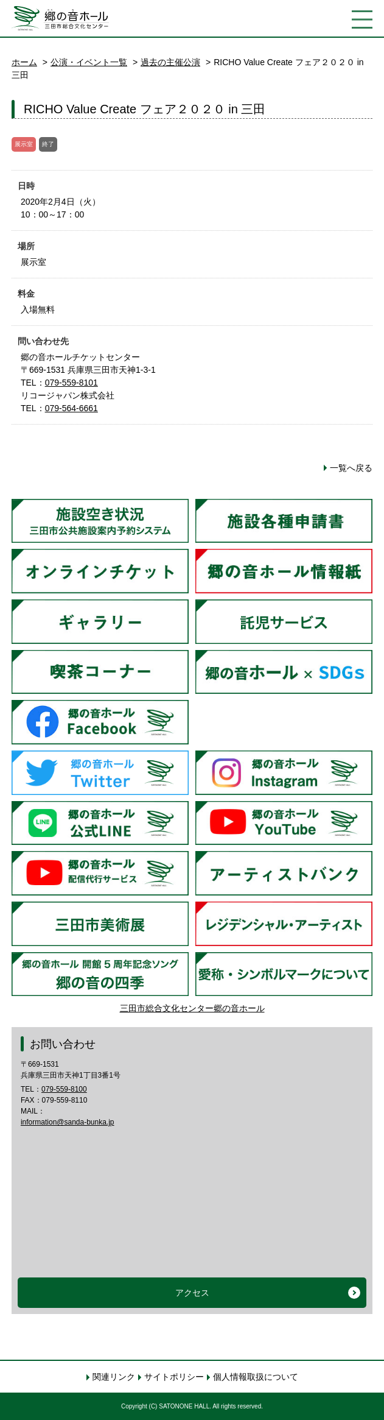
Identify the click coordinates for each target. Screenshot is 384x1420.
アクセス (192, 1293)
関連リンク (114, 1377)
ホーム (24, 62)
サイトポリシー (174, 1377)
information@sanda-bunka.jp (67, 1122)
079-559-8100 (64, 1089)
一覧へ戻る (351, 468)
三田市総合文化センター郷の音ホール (192, 1008)
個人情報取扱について (255, 1377)
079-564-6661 (71, 408)
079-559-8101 (71, 382)
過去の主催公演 (170, 62)
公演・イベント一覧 (89, 62)
